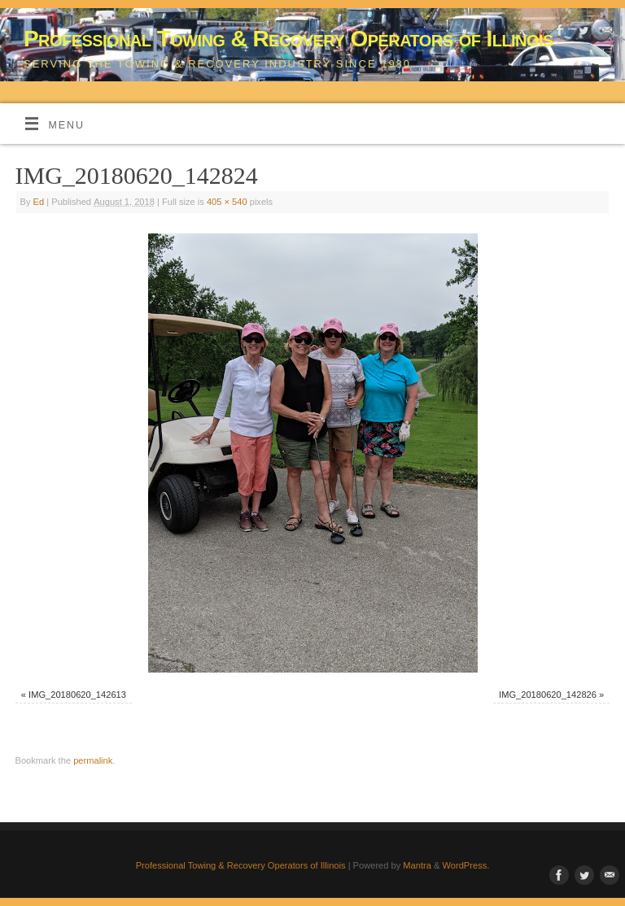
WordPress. (466, 865)
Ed (39, 202)
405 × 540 (227, 202)
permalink (92, 760)
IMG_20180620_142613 (77, 694)
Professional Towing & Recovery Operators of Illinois (288, 38)
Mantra (417, 865)
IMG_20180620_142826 (548, 694)
